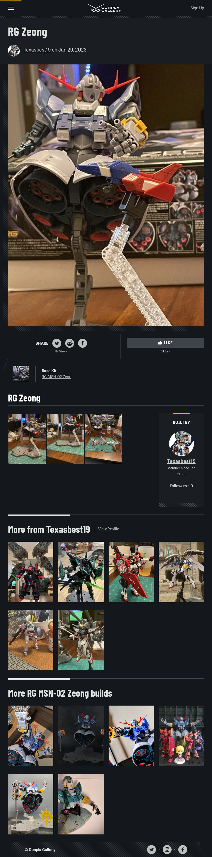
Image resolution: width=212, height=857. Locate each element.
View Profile (108, 529)
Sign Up (197, 8)
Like (165, 342)
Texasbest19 (37, 49)
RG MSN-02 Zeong (58, 376)
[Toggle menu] (11, 8)
